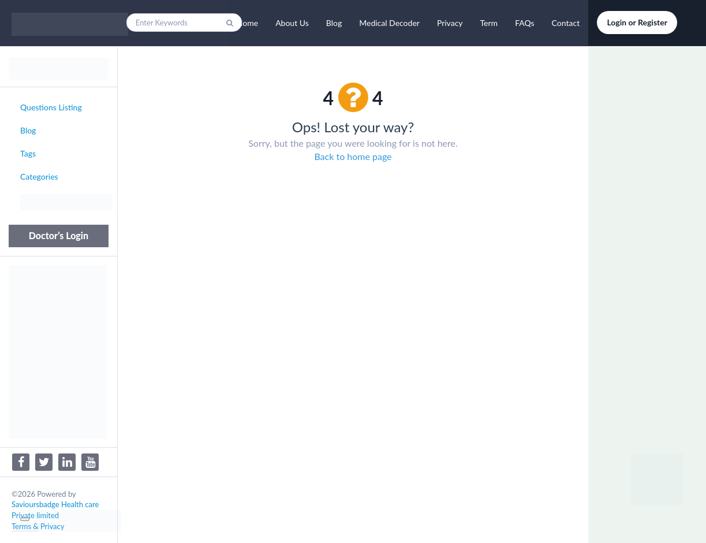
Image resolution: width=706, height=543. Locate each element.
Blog (334, 23)
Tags (28, 153)
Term (489, 23)
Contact (566, 23)
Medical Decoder (389, 23)
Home (247, 23)
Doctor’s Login (58, 235)
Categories (39, 176)
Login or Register (637, 22)
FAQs (524, 23)
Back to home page (352, 156)
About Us (292, 23)
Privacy (450, 23)
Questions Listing (51, 107)
